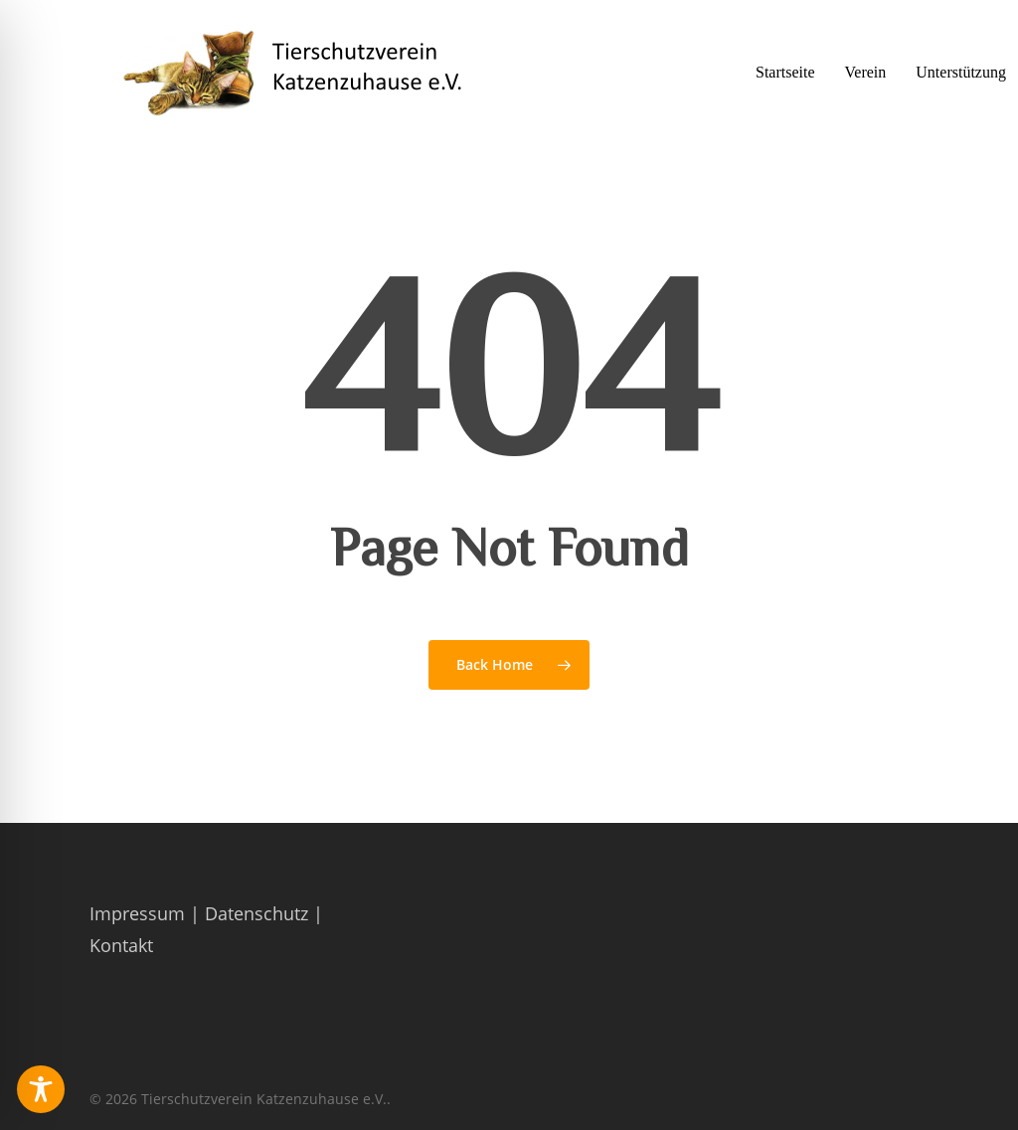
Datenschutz (256, 913)
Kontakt (121, 945)
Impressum (137, 913)
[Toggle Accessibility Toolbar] (41, 1089)
